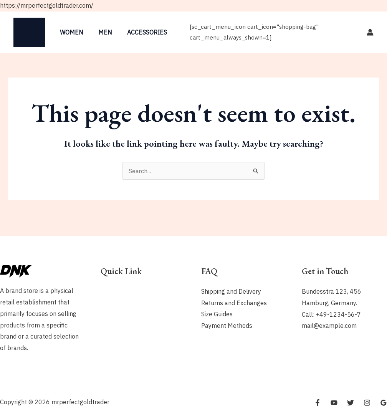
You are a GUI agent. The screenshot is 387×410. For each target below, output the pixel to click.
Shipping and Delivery (231, 291)
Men (101, 32)
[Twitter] (350, 402)
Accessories (140, 32)
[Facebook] (317, 402)
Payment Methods (226, 325)
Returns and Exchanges (234, 303)
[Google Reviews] (383, 402)
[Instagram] (367, 402)
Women (70, 32)
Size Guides (217, 314)
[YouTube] (334, 402)
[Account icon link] (370, 32)
